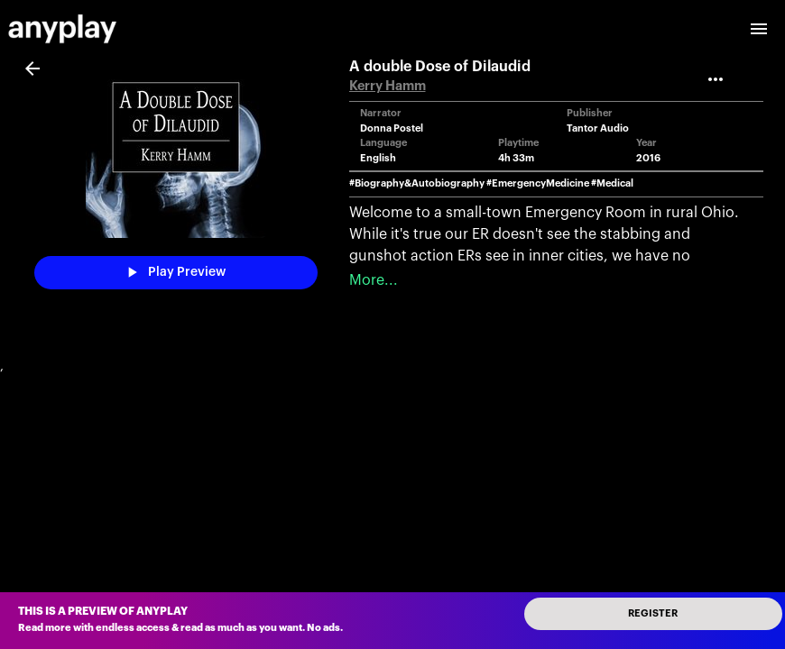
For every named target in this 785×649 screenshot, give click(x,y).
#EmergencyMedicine (537, 183)
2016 (648, 158)
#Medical (612, 183)
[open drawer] (758, 28)
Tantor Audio (598, 128)
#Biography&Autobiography (417, 183)
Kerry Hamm (387, 86)
